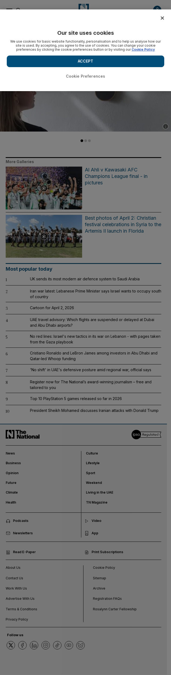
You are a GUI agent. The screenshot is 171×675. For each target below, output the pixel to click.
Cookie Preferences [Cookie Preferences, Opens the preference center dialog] (85, 76)
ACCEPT (85, 61)
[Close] (162, 18)
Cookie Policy (143, 49)
